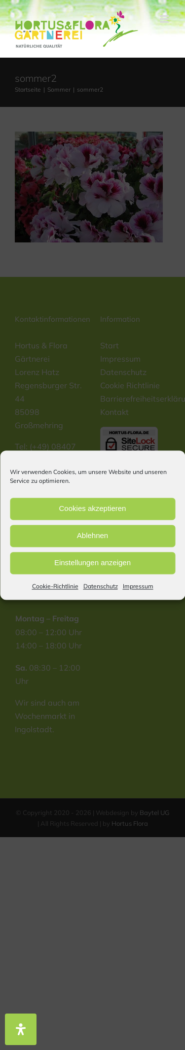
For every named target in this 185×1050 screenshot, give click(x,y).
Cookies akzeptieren (92, 508)
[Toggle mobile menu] (165, 19)
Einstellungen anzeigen (92, 562)
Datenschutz (100, 586)
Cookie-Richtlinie (55, 586)
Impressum (138, 586)
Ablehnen (92, 535)
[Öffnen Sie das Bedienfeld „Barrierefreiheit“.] (21, 1029)
